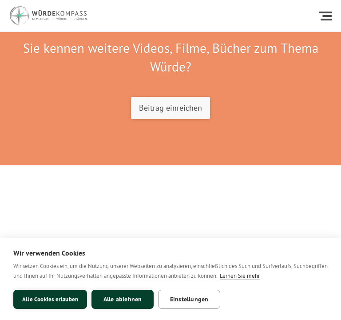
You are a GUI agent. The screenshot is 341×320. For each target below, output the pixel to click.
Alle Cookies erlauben (50, 299)
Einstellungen (189, 299)
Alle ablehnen (122, 299)
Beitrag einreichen (170, 107)
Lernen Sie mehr (240, 276)
